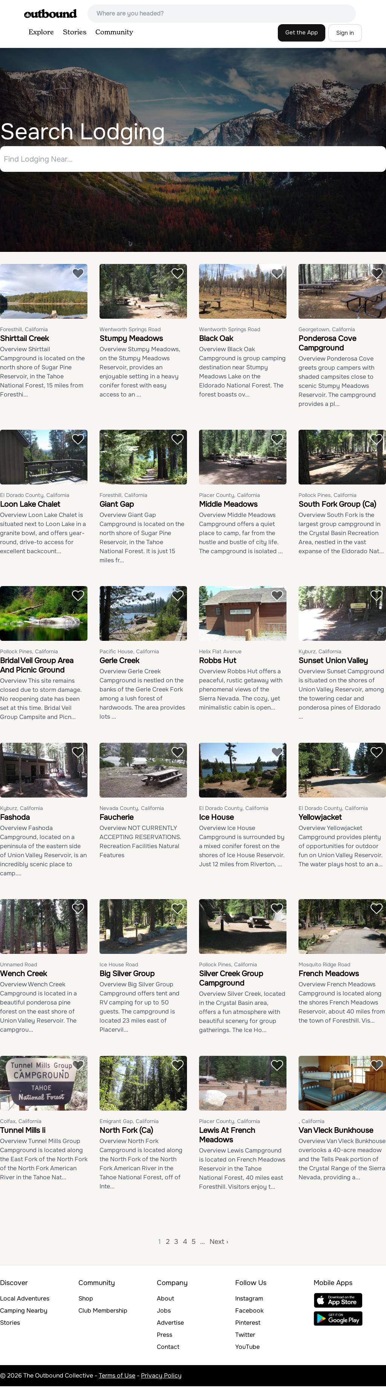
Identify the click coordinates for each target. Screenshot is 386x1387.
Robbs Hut (217, 661)
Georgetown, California (327, 330)
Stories (74, 32)
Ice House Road (119, 965)
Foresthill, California (24, 330)
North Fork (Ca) (126, 1131)
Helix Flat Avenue (220, 652)
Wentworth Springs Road (130, 330)
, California (312, 1122)
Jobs (164, 1311)
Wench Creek (23, 974)
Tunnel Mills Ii (22, 1131)
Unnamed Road (18, 965)
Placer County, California (229, 495)
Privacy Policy (161, 1376)
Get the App (301, 32)
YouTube (247, 1348)
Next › (219, 1242)
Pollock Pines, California (328, 495)
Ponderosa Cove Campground (327, 344)
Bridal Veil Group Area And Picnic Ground (37, 666)
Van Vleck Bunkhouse (336, 1131)
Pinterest (247, 1323)
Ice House (216, 818)
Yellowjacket (320, 818)
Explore (41, 32)
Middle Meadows (228, 505)
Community (114, 32)
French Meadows (329, 974)
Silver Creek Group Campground (231, 979)
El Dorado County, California (34, 495)
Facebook (249, 1311)
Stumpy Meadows (131, 339)
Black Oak (216, 339)
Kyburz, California (320, 652)
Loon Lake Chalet (30, 505)
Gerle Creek (119, 661)
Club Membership (102, 1311)
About (165, 1299)
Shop (85, 1299)
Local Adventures (24, 1299)
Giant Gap (117, 505)
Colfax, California (20, 1122)
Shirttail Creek (24, 339)
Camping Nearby (23, 1311)
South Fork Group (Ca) (337, 505)
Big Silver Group (127, 974)
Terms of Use (117, 1376)
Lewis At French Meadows (227, 1135)
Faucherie (116, 818)
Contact (168, 1348)
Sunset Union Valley (333, 661)
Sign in (345, 33)
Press (164, 1335)
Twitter (245, 1335)
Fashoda (15, 818)
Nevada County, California (132, 808)
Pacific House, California (129, 652)
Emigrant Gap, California (129, 1122)
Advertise (170, 1323)
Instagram (249, 1299)
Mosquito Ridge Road (324, 965)
